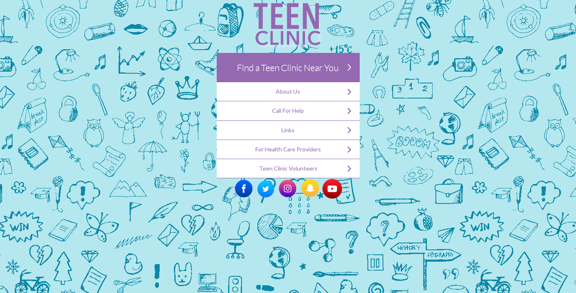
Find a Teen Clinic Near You (288, 67)
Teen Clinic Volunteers (288, 168)
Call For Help (288, 110)
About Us (288, 91)
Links (288, 130)
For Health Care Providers (288, 149)
